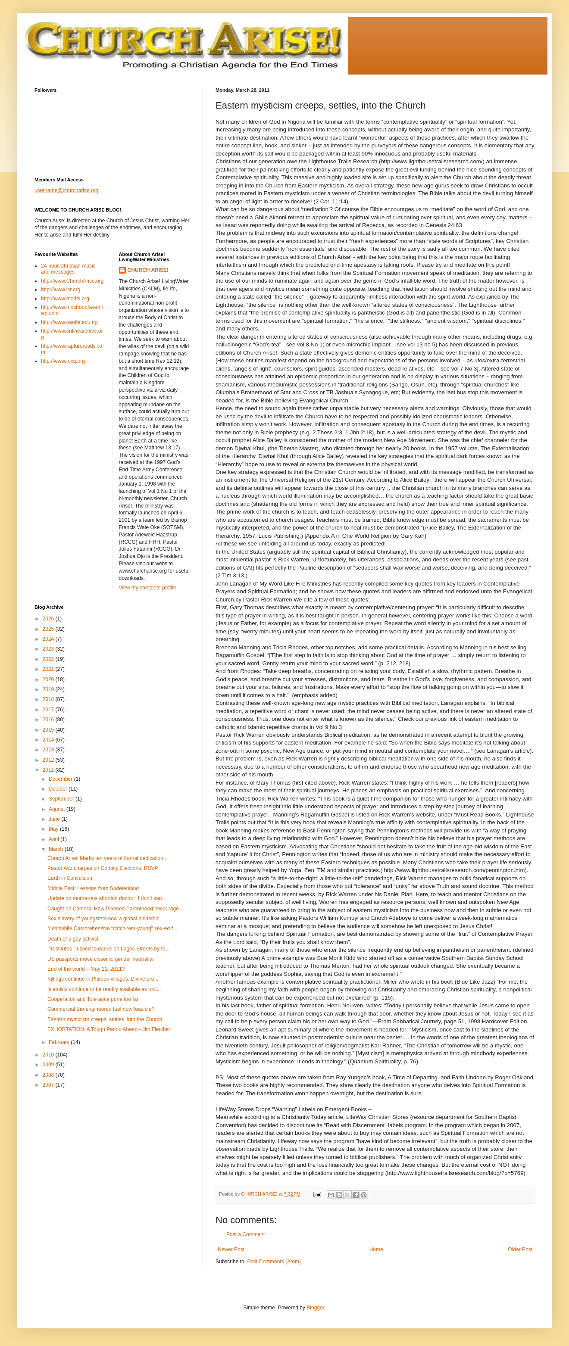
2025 (49, 629)
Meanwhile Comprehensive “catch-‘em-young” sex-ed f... (112, 928)
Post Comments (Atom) (274, 1262)
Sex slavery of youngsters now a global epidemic (103, 919)
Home (376, 1249)
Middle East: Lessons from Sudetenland (93, 888)
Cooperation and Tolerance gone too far (92, 999)
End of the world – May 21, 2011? (86, 969)
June (55, 819)
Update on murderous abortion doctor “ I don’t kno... (106, 898)
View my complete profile (147, 588)
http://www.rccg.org (63, 361)
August (57, 809)
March (57, 849)
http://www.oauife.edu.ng (69, 322)
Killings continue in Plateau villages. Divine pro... (102, 979)
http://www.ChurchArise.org (72, 281)
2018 (49, 699)
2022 (49, 659)
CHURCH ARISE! (148, 270)
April (54, 839)
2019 (49, 689)
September (62, 799)
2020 (49, 679)
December (61, 779)
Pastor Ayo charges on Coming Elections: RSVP (102, 868)
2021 (49, 669)
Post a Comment (245, 1234)
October (59, 789)
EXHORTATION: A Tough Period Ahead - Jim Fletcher (108, 1029)
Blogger (315, 1308)
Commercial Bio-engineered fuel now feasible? (100, 1009)
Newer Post (231, 1249)
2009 (49, 1065)
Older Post (520, 1249)
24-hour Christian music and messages (68, 269)
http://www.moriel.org (65, 299)
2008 (49, 1075)
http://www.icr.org (60, 290)
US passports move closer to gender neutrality (100, 959)
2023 (49, 649)
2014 (49, 740)
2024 (49, 639)
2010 (49, 1055)
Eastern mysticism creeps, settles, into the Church (104, 1019)
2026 (49, 619)
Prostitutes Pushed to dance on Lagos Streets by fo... (108, 949)
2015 (49, 730)
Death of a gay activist (72, 939)
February (60, 1042)
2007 (49, 1085)
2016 (49, 720)
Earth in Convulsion (69, 878)
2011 (49, 770)
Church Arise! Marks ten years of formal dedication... (107, 858)
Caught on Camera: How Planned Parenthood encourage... (115, 909)
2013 (49, 750)
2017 (49, 710)
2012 (49, 760)
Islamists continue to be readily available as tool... (104, 989)
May (54, 829)
